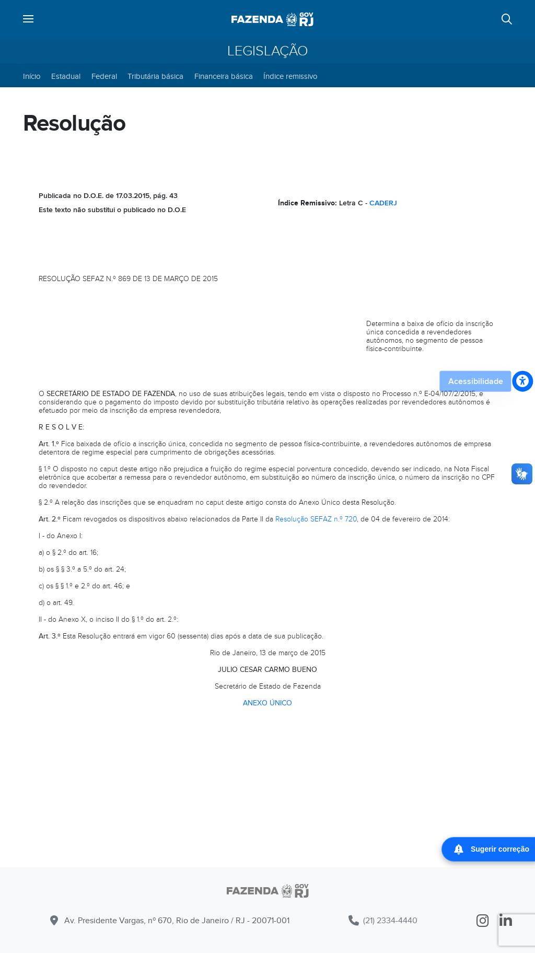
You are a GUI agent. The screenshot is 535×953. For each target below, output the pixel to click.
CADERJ (383, 203)
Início (32, 76)
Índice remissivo (290, 76)
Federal (104, 76)
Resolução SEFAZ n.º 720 (316, 519)
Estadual (65, 76)
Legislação (267, 51)
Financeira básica (223, 76)
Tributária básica (155, 76)
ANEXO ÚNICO (267, 703)
